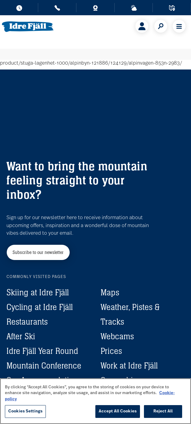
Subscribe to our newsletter (38, 252)
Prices (111, 351)
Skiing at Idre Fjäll (37, 292)
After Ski (20, 336)
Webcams (117, 336)
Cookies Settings (25, 411)
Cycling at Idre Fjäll (39, 307)
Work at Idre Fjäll (129, 365)
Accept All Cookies (118, 411)
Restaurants (27, 321)
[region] (95, 401)
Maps (110, 292)
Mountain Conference (43, 365)
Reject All (163, 411)
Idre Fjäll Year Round (42, 351)
